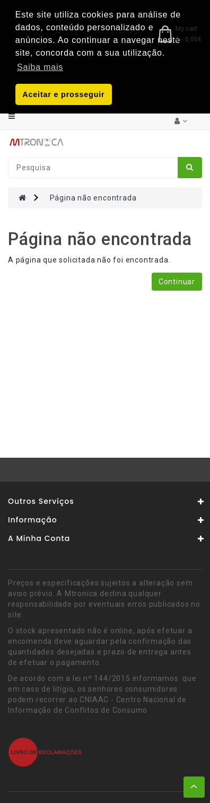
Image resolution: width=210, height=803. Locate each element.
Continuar (177, 280)
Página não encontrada (93, 197)
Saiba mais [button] (40, 67)
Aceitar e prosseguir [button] (63, 94)
